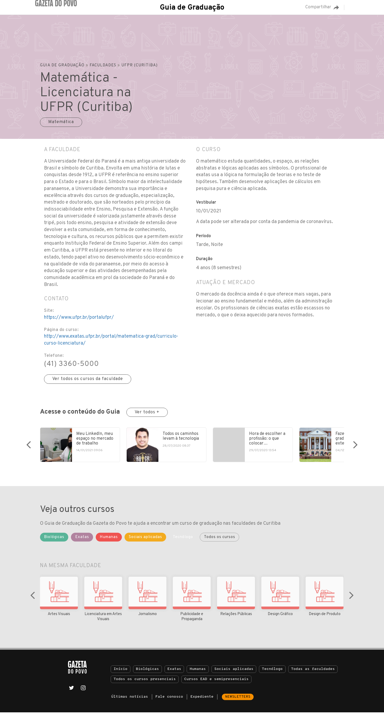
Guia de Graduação (192, 7)
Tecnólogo (272, 679)
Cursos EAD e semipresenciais (216, 690)
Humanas (198, 679)
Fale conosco (169, 707)
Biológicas (147, 679)
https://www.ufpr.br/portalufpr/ (79, 317)
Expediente (201, 707)
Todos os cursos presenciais (145, 690)
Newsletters (237, 707)
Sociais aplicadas (234, 679)
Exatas (174, 679)
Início (120, 679)
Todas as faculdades (313, 679)
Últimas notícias (129, 707)
